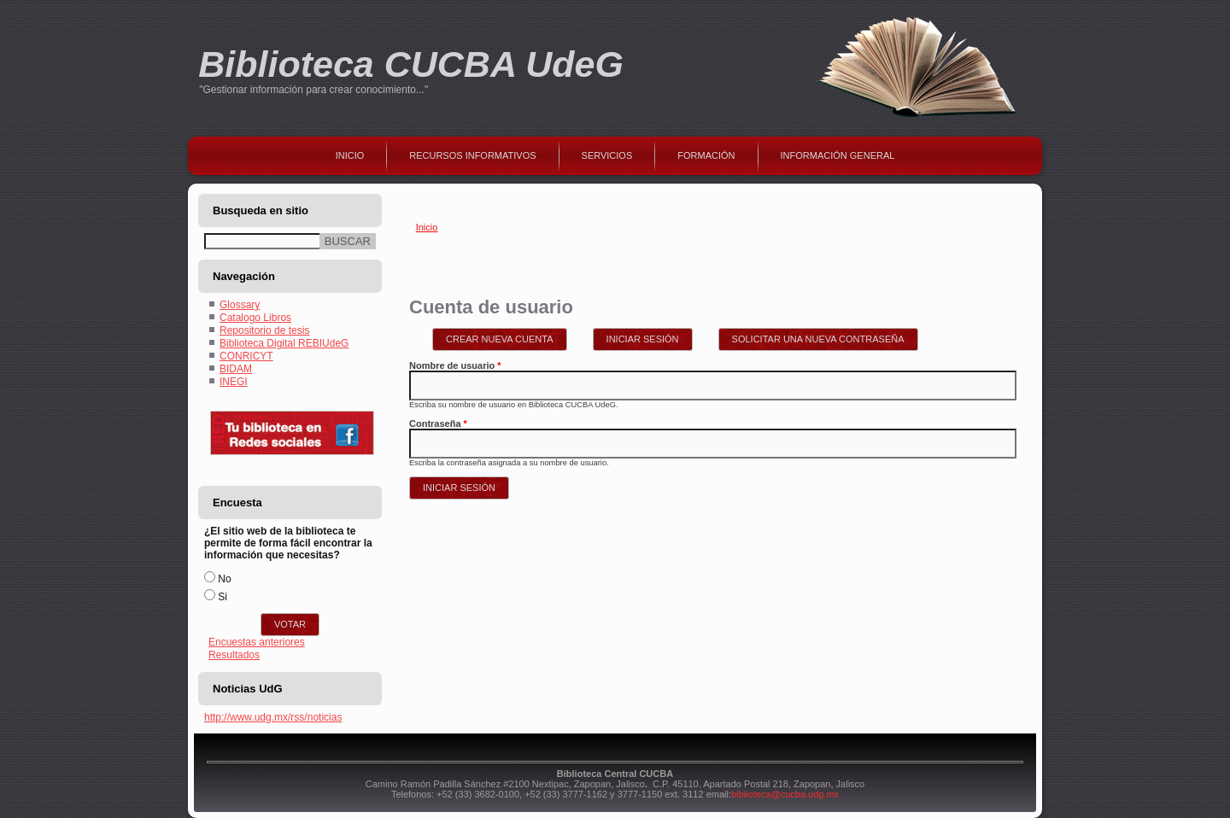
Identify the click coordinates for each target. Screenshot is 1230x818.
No (224, 579)
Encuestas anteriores (256, 642)
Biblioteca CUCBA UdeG (411, 64)
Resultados (234, 655)
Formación (706, 155)
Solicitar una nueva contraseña (818, 339)
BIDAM (236, 369)
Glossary (240, 305)
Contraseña (438, 423)
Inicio (350, 155)
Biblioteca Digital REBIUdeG (284, 343)
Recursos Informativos (472, 155)
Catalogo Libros (255, 318)
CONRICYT (246, 356)
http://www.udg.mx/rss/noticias (273, 717)
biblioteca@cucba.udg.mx (785, 794)
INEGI (234, 382)
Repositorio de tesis (264, 330)
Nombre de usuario (455, 365)
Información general (838, 155)
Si (222, 597)
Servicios (607, 155)
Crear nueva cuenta (500, 339)
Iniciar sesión (649, 336)
